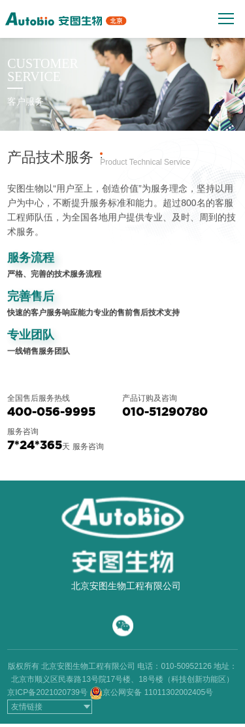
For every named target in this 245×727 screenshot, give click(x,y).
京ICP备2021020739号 (47, 692)
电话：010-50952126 (174, 666)
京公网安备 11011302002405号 (158, 692)
